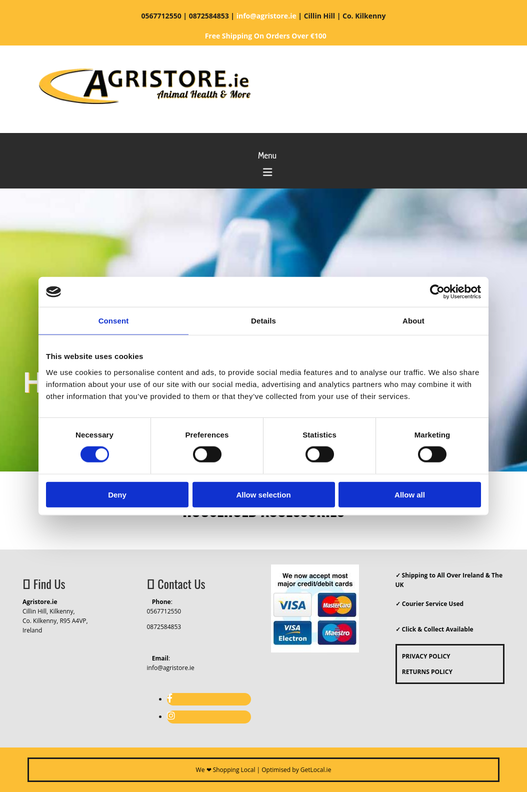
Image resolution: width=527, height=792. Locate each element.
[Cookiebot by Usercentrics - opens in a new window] (437, 292)
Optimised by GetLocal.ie (296, 770)
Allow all (409, 494)
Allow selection (263, 494)
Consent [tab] (113, 320)
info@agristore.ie (170, 668)
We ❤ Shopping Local (226, 770)
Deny (117, 494)
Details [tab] (263, 320)
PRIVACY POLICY (423, 656)
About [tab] (413, 320)
